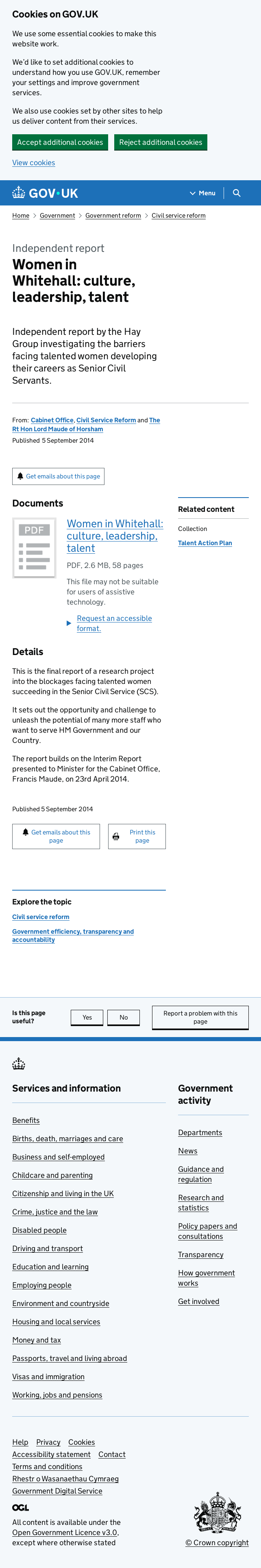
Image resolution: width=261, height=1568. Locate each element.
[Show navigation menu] (203, 193)
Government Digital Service (57, 1491)
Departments (200, 1132)
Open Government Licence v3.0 (64, 1532)
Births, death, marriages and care (67, 1138)
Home (20, 215)
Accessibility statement (51, 1454)
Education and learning (50, 1266)
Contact (112, 1454)
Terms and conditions (47, 1466)
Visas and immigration (48, 1376)
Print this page (142, 836)
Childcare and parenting (52, 1175)
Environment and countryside (60, 1303)
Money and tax (36, 1340)
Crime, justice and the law (55, 1211)
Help (20, 1442)
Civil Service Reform (106, 420)
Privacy (48, 1442)
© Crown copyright (217, 1542)
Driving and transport (47, 1248)
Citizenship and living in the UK (63, 1193)
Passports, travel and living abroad (69, 1358)
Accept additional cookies (60, 142)
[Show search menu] (236, 193)
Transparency (201, 1254)
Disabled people (39, 1230)
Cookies (81, 1442)
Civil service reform (179, 215)
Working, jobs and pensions (57, 1395)
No (130, 1017)
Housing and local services (56, 1321)
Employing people (42, 1285)
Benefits (26, 1120)
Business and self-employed (58, 1157)
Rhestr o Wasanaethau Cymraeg (65, 1478)
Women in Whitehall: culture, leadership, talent (115, 536)
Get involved (199, 1301)
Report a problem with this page (200, 1017)
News (188, 1150)
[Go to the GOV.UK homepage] (45, 193)
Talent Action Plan (205, 543)
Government (57, 215)
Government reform (113, 215)
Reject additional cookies (160, 142)
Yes (93, 1017)
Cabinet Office (52, 420)
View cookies (33, 162)
